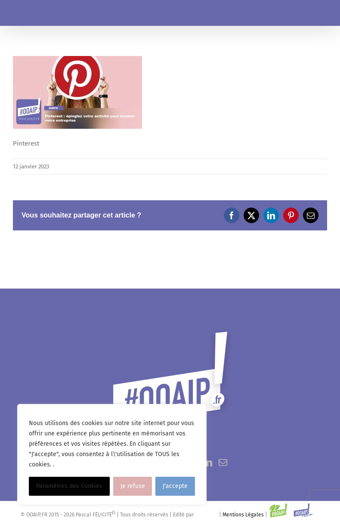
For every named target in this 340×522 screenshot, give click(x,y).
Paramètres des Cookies (69, 486)
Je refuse (133, 486)
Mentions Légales (243, 515)
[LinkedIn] (208, 462)
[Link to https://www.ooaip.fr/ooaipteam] (303, 510)
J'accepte (175, 486)
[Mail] (223, 462)
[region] (112, 454)
